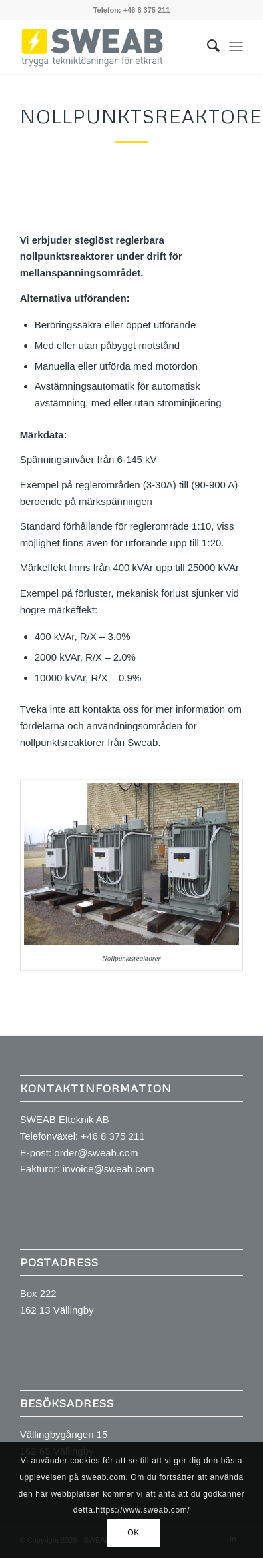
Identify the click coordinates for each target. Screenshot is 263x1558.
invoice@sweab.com (108, 1168)
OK (133, 1532)
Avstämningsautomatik (85, 394)
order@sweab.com (96, 1152)
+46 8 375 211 (146, 10)
